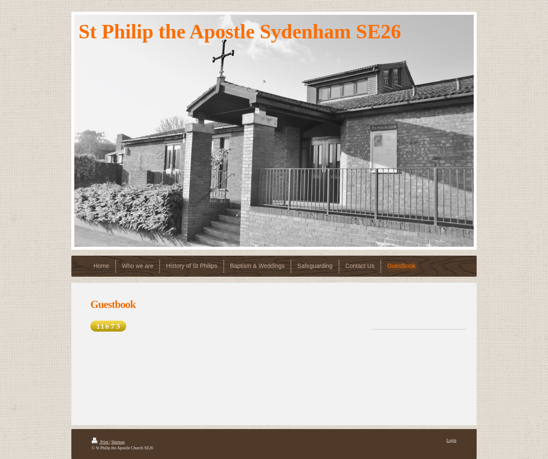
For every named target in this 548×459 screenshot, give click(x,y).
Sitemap (118, 442)
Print (100, 442)
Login (451, 440)
